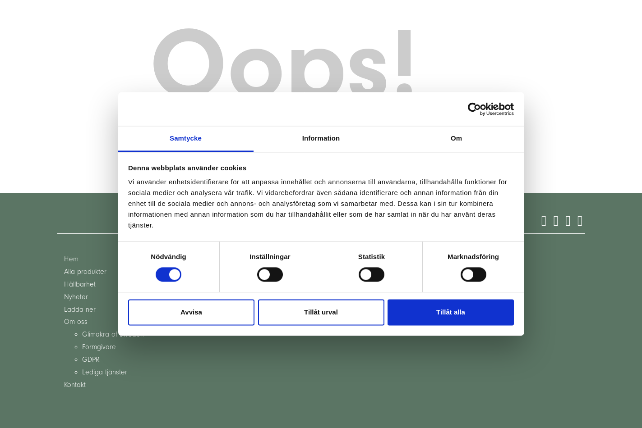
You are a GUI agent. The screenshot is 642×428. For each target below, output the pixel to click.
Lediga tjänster (104, 372)
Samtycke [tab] (186, 138)
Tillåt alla (450, 312)
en (100, 16)
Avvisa (191, 312)
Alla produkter (85, 272)
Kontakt (75, 385)
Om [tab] (456, 138)
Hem (71, 259)
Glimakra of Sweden (113, 334)
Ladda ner (80, 309)
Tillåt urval (321, 312)
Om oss (76, 322)
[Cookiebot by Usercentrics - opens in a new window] (474, 109)
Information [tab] (321, 138)
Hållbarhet (80, 284)
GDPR (91, 359)
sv (118, 16)
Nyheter (76, 297)
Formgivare (99, 347)
